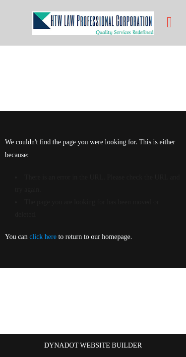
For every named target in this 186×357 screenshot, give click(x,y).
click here (43, 236)
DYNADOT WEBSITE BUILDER (93, 345)
